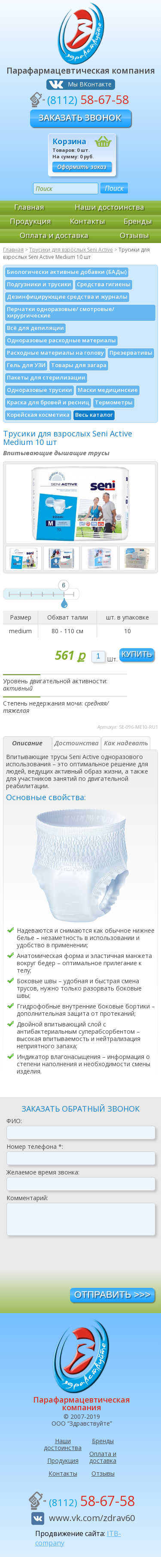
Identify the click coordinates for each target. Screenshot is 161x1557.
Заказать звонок (80, 117)
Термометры (114, 402)
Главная (29, 207)
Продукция (30, 221)
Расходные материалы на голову (55, 352)
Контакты (87, 221)
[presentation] (71, 1264)
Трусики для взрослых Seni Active (71, 249)
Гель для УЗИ (26, 365)
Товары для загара (78, 365)
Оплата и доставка (54, 235)
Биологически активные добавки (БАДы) (67, 272)
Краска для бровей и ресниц (48, 402)
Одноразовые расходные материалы (61, 340)
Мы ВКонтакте (90, 84)
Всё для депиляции (35, 328)
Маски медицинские (108, 390)
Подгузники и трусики (39, 284)
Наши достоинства (109, 207)
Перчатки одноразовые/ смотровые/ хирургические (60, 312)
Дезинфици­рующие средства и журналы (67, 296)
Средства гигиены (104, 284)
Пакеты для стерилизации (46, 377)
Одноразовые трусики (39, 390)
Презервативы (130, 352)
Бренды (138, 221)
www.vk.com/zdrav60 (92, 1518)
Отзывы (134, 235)
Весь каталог (94, 414)
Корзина (69, 141)
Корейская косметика (38, 414)
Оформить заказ (81, 167)
